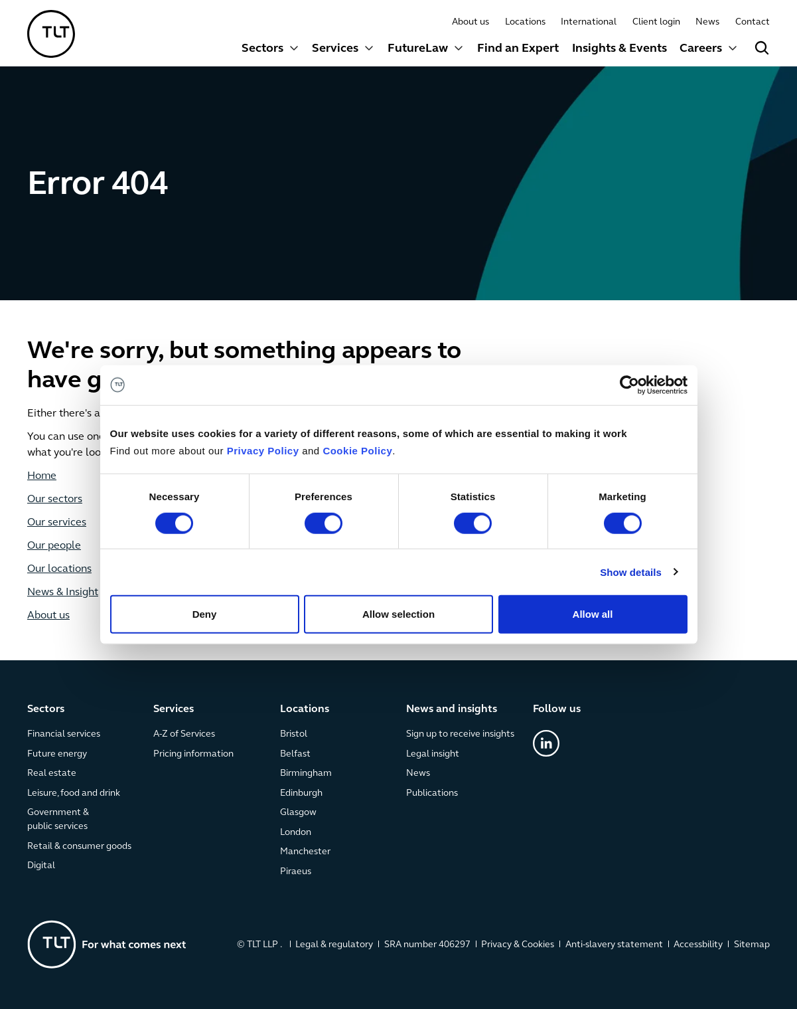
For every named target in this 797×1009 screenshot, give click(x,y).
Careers (701, 49)
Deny (204, 614)
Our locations (59, 569)
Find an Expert (518, 49)
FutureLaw (418, 49)
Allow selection (398, 614)
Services (336, 49)
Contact (752, 22)
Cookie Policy (357, 450)
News (707, 22)
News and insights (451, 709)
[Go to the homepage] (106, 943)
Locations (525, 22)
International (589, 22)
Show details (631, 571)
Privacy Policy (263, 450)
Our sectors (54, 499)
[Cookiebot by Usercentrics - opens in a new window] (629, 385)
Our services (56, 522)
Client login (656, 22)
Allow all (593, 614)
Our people (54, 546)
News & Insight (62, 592)
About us (471, 22)
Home (41, 476)
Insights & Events (619, 49)
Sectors (262, 49)
